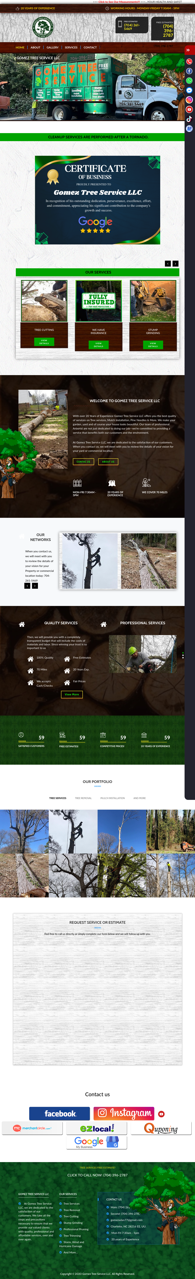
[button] (3, 86)
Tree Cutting (69, 1216)
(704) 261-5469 (132, 27)
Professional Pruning (74, 1229)
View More (72, 694)
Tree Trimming (70, 1235)
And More (140, 798)
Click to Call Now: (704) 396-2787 (97, 1175)
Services (71, 47)
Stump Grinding (71, 1222)
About (35, 47)
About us (108, 461)
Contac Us (83, 461)
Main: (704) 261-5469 (122, 1207)
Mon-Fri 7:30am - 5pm (122, 1232)
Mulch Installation (112, 798)
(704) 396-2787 (168, 30)
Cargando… (97, 999)
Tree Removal (83, 798)
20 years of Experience (122, 1239)
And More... (68, 1252)
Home (20, 47)
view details (43, 345)
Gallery (53, 47)
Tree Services (57, 798)
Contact (90, 47)
